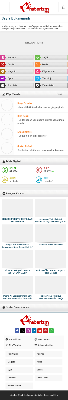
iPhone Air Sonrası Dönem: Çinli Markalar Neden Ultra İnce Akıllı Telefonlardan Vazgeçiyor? (17, 298)
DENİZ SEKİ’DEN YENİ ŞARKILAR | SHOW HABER (17, 220)
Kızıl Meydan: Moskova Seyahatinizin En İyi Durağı (51, 297)
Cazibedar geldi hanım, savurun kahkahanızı (40, 150)
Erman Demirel (24, 132)
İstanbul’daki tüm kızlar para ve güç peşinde (40, 107)
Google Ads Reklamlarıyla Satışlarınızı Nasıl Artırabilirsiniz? (17, 245)
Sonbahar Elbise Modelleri (51, 244)
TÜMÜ (59, 94)
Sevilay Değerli (24, 146)
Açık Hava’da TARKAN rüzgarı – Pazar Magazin (50, 271)
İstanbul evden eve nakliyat (45, 395)
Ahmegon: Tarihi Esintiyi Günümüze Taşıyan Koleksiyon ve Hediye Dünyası (50, 221)
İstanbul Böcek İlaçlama (21, 395)
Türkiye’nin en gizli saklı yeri (32, 135)
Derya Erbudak (24, 103)
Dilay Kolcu (23, 116)
